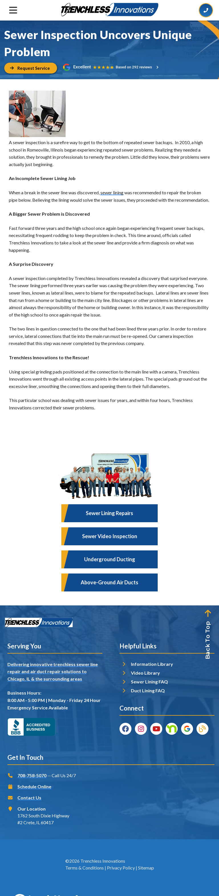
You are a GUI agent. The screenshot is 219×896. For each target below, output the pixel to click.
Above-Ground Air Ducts (109, 582)
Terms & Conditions (84, 867)
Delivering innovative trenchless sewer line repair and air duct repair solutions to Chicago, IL (52, 671)
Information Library (152, 664)
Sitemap (146, 867)
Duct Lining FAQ (148, 690)
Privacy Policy (121, 867)
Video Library (145, 672)
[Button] (30, 68)
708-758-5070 (31, 775)
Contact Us (29, 797)
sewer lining (111, 192)
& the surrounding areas (56, 678)
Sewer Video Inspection (109, 536)
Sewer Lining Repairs (109, 513)
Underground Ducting (109, 559)
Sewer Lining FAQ (149, 681)
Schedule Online (34, 786)
